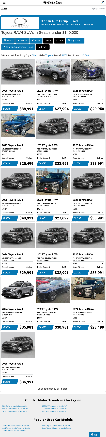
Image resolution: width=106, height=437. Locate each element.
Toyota (22, 40)
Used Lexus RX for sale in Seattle (14, 431)
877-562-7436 (86, 24)
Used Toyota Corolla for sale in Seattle (16, 428)
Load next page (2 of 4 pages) (53, 389)
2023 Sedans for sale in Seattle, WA (15, 411)
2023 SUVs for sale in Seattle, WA (54, 409)
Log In (93, 9)
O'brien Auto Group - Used (18, 47)
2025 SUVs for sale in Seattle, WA (14, 406)
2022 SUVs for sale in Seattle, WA (54, 411)
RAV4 (36, 40)
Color (59, 40)
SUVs (8, 40)
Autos (4, 9)
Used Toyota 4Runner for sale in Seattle (56, 428)
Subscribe (101, 9)
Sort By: (42, 47)
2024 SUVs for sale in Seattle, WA (54, 406)
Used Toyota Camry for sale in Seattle (56, 426)
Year (48, 40)
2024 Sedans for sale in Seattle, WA (15, 409)
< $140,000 (75, 40)
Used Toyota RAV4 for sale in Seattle (15, 426)
